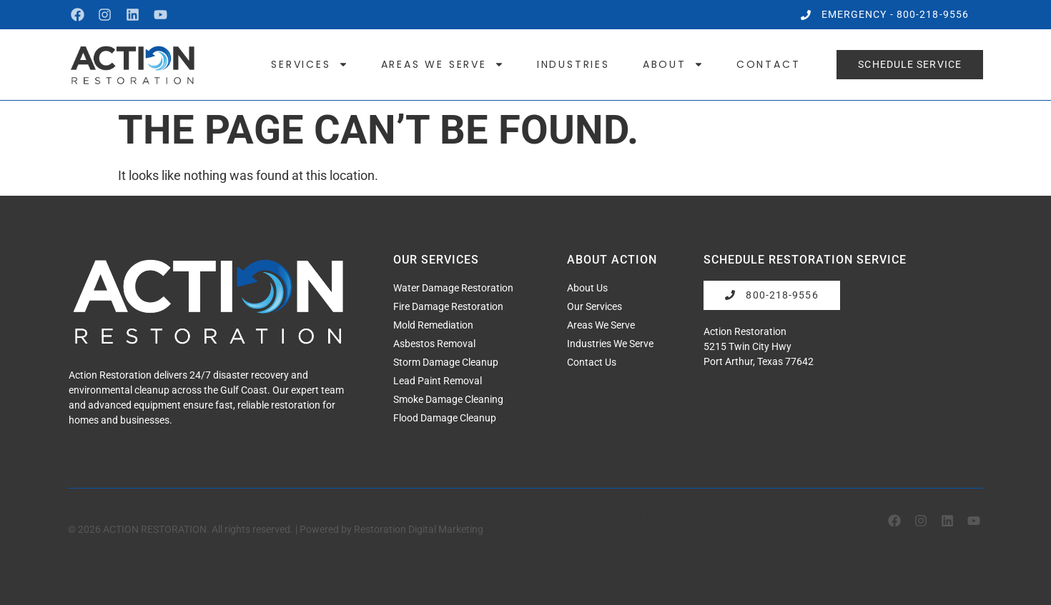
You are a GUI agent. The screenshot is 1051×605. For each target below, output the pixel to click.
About (673, 64)
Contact (768, 64)
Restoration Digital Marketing (418, 529)
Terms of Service (645, 529)
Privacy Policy (641, 517)
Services (309, 64)
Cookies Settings (650, 541)
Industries (573, 64)
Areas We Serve (442, 64)
